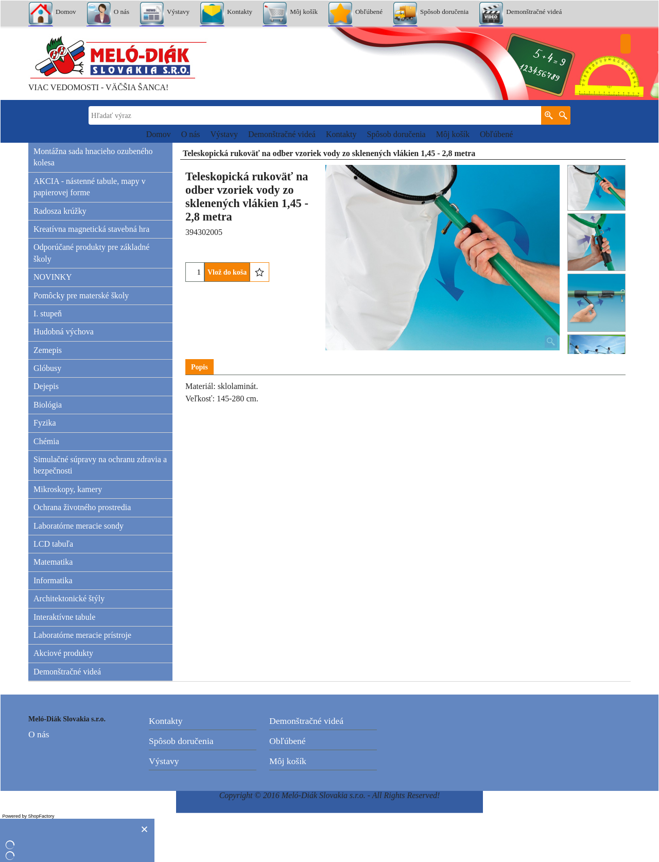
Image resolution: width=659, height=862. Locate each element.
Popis (199, 367)
